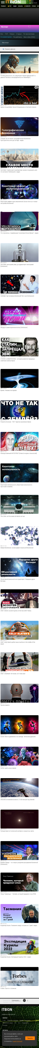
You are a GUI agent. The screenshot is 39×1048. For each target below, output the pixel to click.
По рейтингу (17, 37)
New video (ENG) (29, 37)
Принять (30, 1038)
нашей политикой (17, 1041)
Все (2, 34)
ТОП (6, 34)
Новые (12, 34)
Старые (19, 34)
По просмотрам (28, 34)
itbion (7, 1009)
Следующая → (16, 1000)
